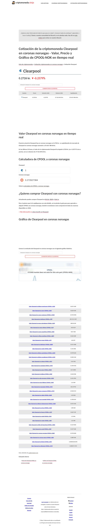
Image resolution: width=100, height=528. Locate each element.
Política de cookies (29, 508)
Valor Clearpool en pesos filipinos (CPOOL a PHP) (42, 382)
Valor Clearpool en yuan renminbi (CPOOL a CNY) (42, 399)
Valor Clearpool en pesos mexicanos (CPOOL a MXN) (42, 315)
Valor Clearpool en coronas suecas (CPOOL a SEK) (42, 437)
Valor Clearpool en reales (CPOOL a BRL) (42, 348)
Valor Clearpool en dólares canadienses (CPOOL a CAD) (42, 357)
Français (71, 515)
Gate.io (56, 199)
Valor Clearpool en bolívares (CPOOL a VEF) (42, 319)
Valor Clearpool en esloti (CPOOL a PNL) (42, 416)
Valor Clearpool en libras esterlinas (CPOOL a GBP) (42, 336)
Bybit (51, 199)
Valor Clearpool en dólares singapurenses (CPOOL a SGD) (42, 403)
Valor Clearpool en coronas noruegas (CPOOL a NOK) (42, 433)
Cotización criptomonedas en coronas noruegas (48, 64)
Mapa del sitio (29, 501)
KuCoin (47, 199)
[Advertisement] (50, 19)
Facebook (71, 501)
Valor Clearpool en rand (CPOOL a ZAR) (42, 429)
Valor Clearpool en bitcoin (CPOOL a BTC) (42, 441)
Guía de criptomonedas (26, 64)
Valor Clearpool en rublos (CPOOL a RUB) (42, 395)
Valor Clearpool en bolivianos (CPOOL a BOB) (42, 344)
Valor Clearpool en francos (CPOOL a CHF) (42, 412)
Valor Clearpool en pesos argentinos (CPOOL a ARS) (42, 331)
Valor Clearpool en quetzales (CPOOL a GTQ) (42, 365)
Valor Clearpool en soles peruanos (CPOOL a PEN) (42, 378)
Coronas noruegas (24, 175)
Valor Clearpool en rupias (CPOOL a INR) (42, 420)
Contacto (29, 498)
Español (70, 510)
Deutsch (71, 517)
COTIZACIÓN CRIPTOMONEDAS (78, 3)
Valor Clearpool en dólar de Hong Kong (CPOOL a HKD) (42, 425)
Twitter (71, 503)
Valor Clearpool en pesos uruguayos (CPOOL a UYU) (42, 391)
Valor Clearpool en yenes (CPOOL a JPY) (41, 340)
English (70, 512)
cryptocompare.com (33, 453)
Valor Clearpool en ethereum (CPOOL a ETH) (42, 446)
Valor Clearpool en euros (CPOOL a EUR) (42, 310)
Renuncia (29, 510)
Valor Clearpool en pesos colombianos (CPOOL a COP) (42, 323)
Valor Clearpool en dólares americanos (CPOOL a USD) (42, 306)
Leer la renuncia (45, 502)
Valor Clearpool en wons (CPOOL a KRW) (42, 370)
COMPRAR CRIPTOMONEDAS (59, 3)
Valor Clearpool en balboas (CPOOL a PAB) (42, 374)
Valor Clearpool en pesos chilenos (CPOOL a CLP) (42, 327)
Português (71, 519)
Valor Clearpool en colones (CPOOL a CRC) (42, 361)
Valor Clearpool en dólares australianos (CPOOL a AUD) (42, 353)
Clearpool (22, 165)
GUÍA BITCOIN (45, 3)
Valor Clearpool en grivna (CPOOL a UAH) (42, 408)
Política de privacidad (29, 505)
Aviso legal (29, 503)
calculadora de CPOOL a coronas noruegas (36, 186)
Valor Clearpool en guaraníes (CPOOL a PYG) (42, 387)
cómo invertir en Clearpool (40, 212)
